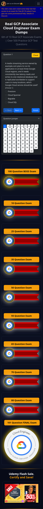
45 (14, 144)
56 (27, 147)
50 (36, 144)
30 (18, 137)
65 (31, 151)
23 (23, 133)
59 (5, 151)
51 (5, 147)
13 (14, 130)
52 (10, 147)
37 (14, 140)
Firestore (11, 91)
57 (31, 147)
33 (31, 137)
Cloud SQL (12, 102)
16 (27, 130)
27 (5, 137)
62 (18, 151)
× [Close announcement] (41, 9)
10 (36, 126)
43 (5, 144)
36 (10, 140)
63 (23, 151)
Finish (35, 110)
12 (10, 130)
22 (18, 133)
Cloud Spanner (14, 95)
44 (10, 144)
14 (18, 130)
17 (31, 130)
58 (36, 147)
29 (14, 137)
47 (23, 144)
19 (5, 133)
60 (10, 151)
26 (36, 133)
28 (10, 137)
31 (23, 137)
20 (10, 133)
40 (27, 140)
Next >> (18, 110)
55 (23, 147)
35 (5, 140)
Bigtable (11, 98)
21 (14, 133)
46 (18, 144)
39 (23, 140)
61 (14, 151)
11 (5, 130)
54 (18, 147)
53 (14, 147)
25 (31, 133)
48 (27, 144)
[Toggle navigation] (38, 3)
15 (23, 130)
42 (36, 140)
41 (31, 140)
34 (36, 137)
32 (27, 137)
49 (31, 144)
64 (27, 151)
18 (36, 130)
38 (18, 140)
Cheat (35, 55)
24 (27, 133)
